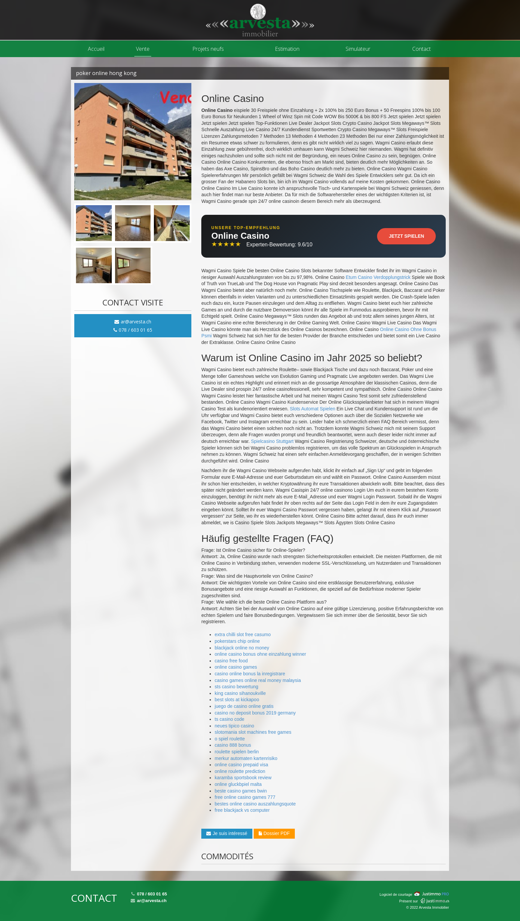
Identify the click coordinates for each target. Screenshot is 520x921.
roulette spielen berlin (237, 751)
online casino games (236, 667)
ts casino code (229, 719)
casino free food (231, 660)
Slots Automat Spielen (312, 408)
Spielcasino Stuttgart (272, 441)
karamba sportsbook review (243, 777)
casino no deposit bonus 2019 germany (255, 712)
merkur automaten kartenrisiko (246, 758)
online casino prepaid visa (241, 764)
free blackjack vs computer (242, 810)
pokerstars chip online (237, 641)
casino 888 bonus (233, 745)
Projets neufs (208, 48)
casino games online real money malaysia (258, 680)
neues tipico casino (234, 725)
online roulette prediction (240, 771)
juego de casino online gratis (244, 706)
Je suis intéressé (226, 833)
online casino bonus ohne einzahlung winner (260, 654)
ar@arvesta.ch (132, 321)
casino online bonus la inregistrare (250, 673)
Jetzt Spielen (406, 236)
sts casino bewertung (236, 686)
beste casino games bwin (241, 791)
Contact (421, 48)
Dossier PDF (274, 833)
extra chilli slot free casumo (243, 634)
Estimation (287, 48)
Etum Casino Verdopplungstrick (378, 277)
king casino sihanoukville (240, 693)
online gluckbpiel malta (238, 784)
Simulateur (358, 48)
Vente (143, 48)
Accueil (96, 48)
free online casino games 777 (245, 797)
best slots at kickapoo (237, 699)
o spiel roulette (230, 738)
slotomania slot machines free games (253, 732)
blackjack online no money (242, 647)
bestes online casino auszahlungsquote (255, 803)
